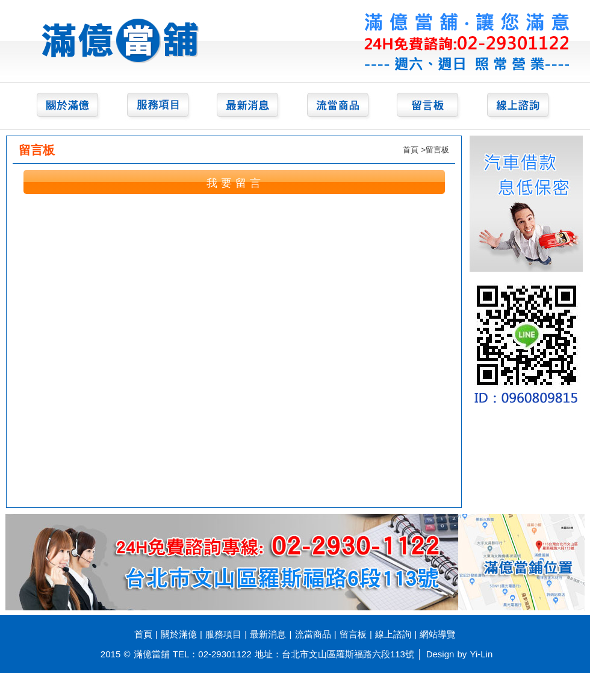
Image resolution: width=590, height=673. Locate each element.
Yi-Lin (481, 654)
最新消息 (268, 634)
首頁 (410, 149)
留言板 (353, 634)
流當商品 (313, 634)
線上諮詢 (393, 634)
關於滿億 (179, 634)
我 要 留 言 (233, 183)
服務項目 (223, 634)
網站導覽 (438, 634)
